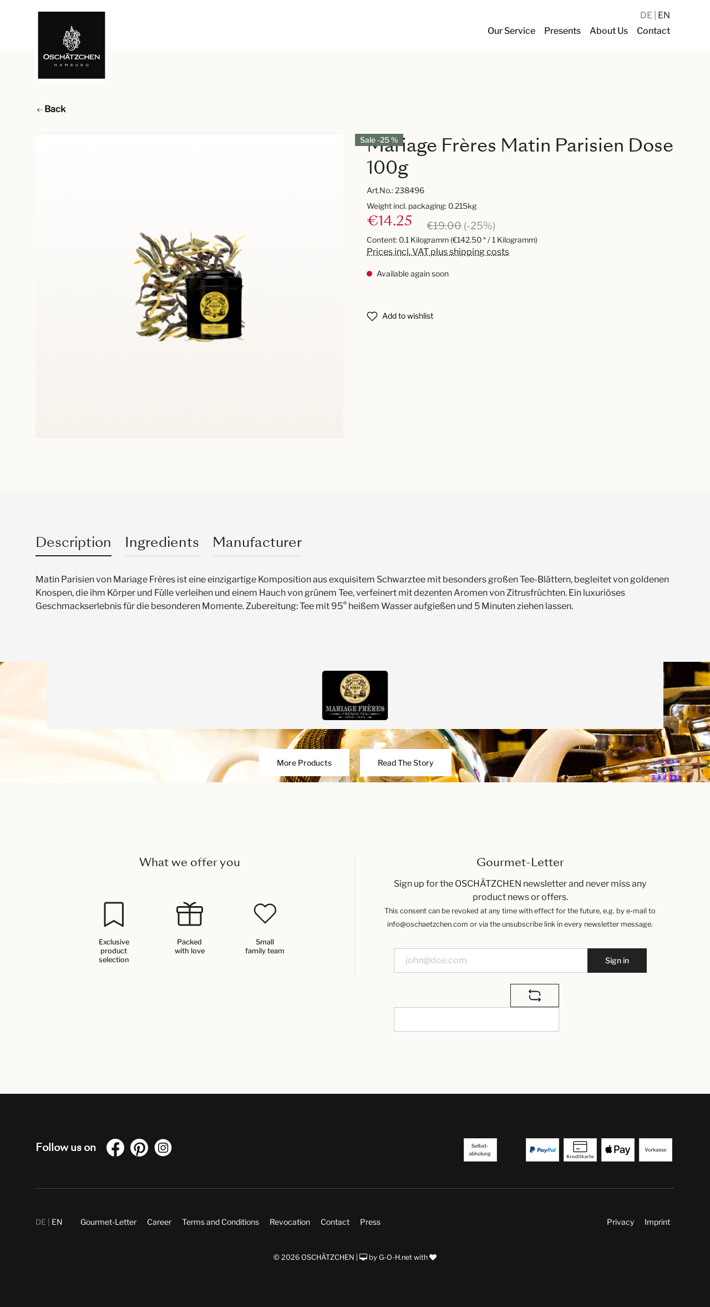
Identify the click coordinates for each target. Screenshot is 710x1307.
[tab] (73, 542)
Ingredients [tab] (162, 542)
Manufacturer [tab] (257, 542)
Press (370, 1221)
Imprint (657, 1221)
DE (647, 15)
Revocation (290, 1221)
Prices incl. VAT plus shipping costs (438, 252)
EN (664, 15)
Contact (335, 1221)
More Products (304, 762)
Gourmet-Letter (108, 1221)
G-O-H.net (395, 1257)
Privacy (620, 1221)
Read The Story (406, 762)
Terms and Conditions (220, 1221)
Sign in (617, 960)
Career (159, 1221)
